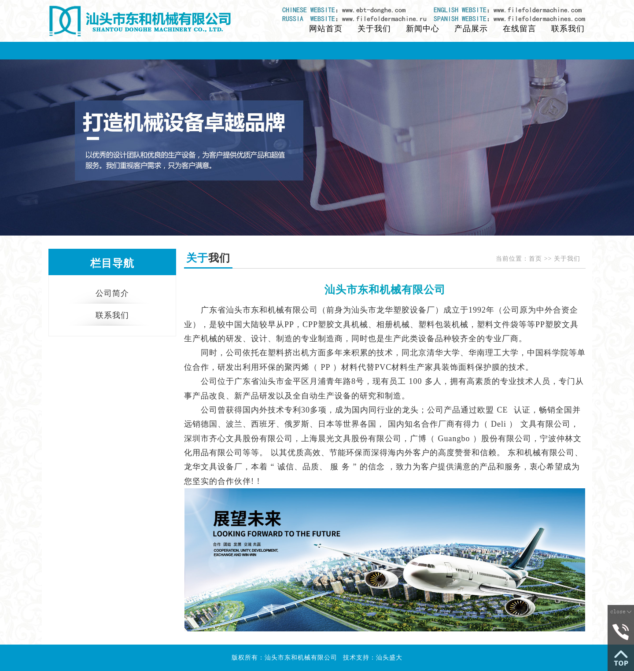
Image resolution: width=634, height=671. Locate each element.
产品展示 (471, 28)
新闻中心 (422, 28)
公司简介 (112, 293)
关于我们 (374, 28)
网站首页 (326, 28)
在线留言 (519, 28)
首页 (535, 258)
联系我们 (568, 28)
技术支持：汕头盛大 (372, 657)
